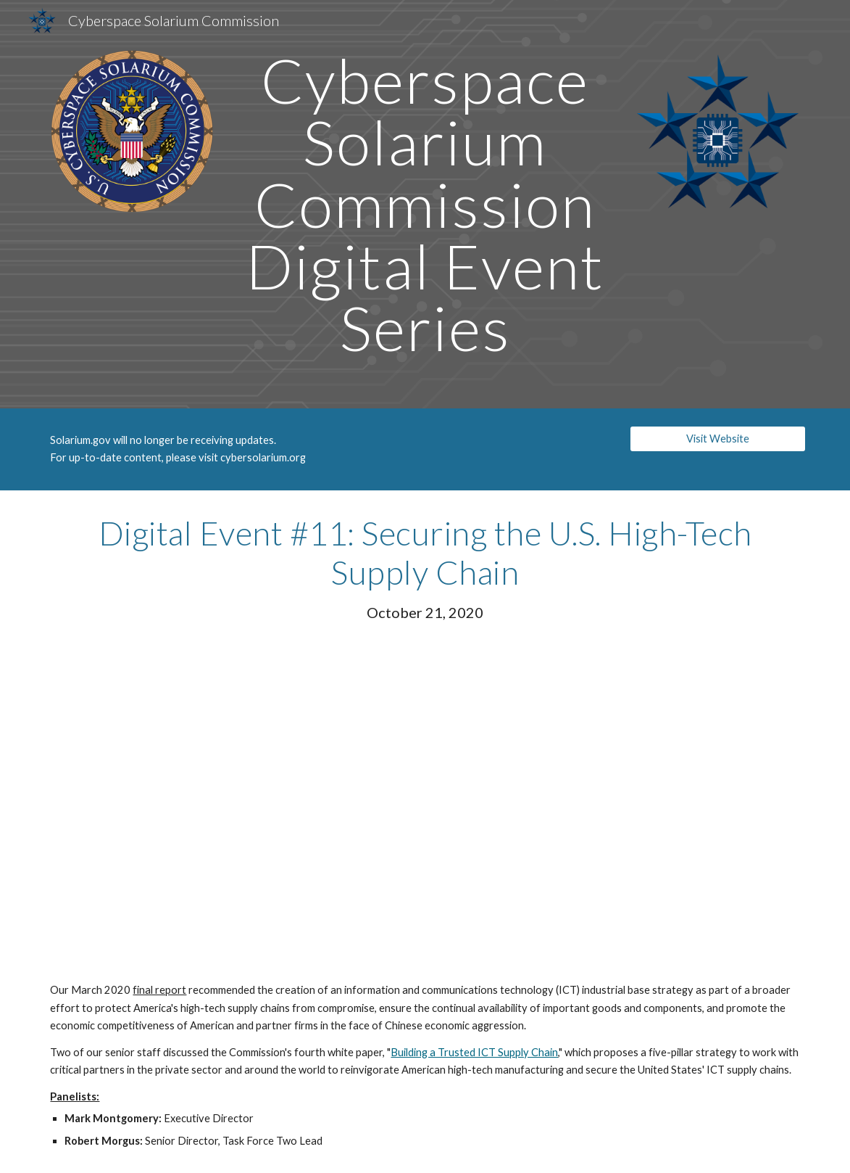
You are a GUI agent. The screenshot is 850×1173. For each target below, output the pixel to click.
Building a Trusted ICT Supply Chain (474, 1052)
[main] (425, 204)
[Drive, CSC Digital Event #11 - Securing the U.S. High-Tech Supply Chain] (425, 801)
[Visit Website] (717, 438)
